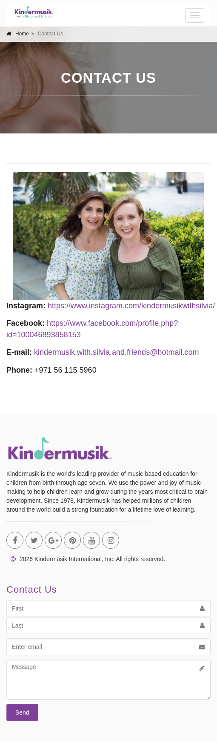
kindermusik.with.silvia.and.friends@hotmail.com (116, 352)
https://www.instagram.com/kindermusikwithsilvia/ (131, 305)
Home (22, 34)
